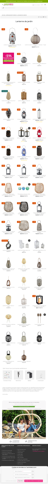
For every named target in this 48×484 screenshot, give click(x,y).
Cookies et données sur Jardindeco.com (24, 467)
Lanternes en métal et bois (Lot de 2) (24, 138)
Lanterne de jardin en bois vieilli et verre (39, 269)
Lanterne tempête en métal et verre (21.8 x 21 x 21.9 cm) (8, 232)
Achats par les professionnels (8, 456)
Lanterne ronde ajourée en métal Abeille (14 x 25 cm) (8, 138)
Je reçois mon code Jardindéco (24, 406)
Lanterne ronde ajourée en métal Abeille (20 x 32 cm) (8, 157)
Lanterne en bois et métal (39, 82)
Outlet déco (20, 454)
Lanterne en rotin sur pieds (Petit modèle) (24, 288)
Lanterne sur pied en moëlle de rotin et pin (8, 325)
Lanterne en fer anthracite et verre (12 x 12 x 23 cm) (8, 176)
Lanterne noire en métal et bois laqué (8, 343)
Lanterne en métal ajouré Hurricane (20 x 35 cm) (39, 157)
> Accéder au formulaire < (38, 451)
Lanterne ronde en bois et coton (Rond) (8, 362)
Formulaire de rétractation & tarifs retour (8, 454)
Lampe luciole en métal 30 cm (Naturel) (12, 44)
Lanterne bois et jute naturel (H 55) (8, 101)
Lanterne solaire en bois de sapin (24, 101)
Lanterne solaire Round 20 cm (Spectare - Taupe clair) (35, 45)
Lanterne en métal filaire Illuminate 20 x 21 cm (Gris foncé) (8, 213)
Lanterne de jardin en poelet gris (24, 83)
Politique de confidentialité (8, 460)
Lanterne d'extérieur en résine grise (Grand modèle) (23, 325)
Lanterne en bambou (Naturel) (23, 361)
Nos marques (21, 457)
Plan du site (20, 463)
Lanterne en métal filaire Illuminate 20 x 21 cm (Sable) (39, 195)
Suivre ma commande (7, 450)
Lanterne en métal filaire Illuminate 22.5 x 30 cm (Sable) (8, 195)
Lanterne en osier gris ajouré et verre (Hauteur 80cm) (8, 83)
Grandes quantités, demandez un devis (8, 458)
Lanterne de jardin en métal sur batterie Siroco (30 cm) (39, 306)
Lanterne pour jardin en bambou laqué (39, 288)
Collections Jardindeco (23, 459)
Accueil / (4, 15)
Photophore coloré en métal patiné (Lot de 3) (24, 195)
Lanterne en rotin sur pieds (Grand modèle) (24, 269)
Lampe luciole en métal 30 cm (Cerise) (39, 138)
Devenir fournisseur (22, 462)
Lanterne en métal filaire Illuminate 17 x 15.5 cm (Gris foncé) (24, 232)
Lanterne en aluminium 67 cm (39, 119)
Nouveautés (20, 455)
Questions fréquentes (7, 452)
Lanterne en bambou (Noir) (39, 342)
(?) (22, 471)
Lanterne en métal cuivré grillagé (23, 306)
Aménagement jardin (11, 15)
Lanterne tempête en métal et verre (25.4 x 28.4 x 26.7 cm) (39, 176)
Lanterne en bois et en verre (8, 287)
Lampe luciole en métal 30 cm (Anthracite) (23, 120)
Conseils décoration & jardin (24, 460)
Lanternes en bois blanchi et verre (24, 251)
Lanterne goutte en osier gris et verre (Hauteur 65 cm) (8, 269)
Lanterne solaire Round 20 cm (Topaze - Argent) (23, 64)
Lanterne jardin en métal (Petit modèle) (39, 232)
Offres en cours (21, 451)
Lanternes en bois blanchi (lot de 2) (39, 251)
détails (14, 468)
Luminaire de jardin (22, 15)
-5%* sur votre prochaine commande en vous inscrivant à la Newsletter (24, 402)
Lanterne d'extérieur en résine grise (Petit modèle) (23, 343)
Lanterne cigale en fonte (8, 119)
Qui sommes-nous (22, 449)
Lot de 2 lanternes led (39, 324)
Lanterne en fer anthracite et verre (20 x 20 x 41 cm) (24, 176)
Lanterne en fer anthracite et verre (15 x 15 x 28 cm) (39, 213)
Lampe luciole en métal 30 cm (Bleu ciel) (23, 157)
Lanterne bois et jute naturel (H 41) (39, 64)
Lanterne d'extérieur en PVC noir (39, 101)
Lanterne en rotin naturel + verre (8, 306)
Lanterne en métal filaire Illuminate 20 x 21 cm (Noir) (24, 213)
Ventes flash (20, 452)
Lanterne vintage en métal (8, 250)
